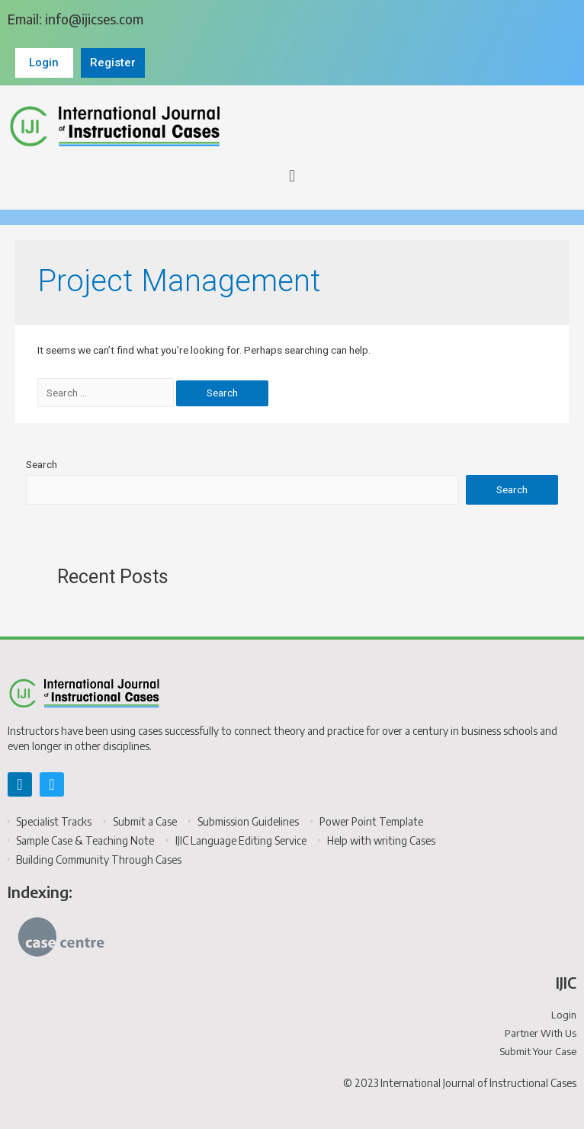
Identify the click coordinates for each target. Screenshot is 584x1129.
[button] (291, 176)
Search (41, 464)
